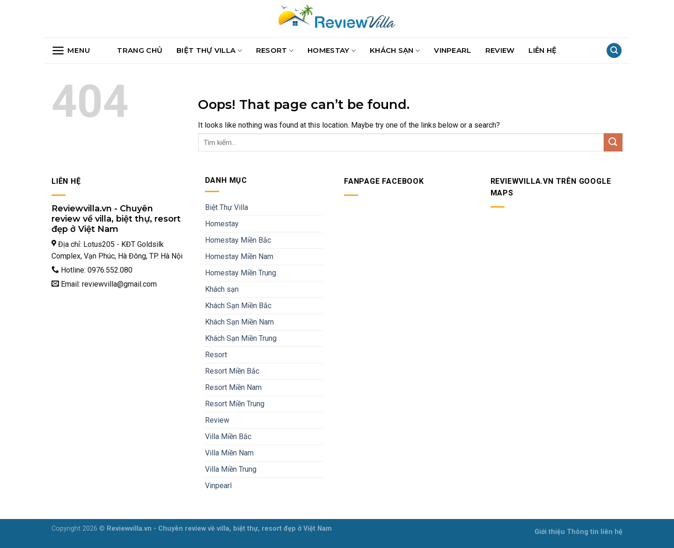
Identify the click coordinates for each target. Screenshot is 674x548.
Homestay (332, 50)
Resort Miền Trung (234, 403)
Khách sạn (395, 50)
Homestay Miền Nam (239, 256)
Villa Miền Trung (230, 469)
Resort (274, 50)
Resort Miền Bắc (232, 371)
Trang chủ (139, 50)
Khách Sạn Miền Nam (239, 321)
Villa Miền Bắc (228, 436)
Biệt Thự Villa (209, 50)
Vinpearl (452, 50)
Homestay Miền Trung (240, 272)
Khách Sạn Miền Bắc (238, 305)
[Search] (614, 50)
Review (500, 50)
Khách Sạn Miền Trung (241, 338)
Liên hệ (542, 50)
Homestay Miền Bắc (238, 240)
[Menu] (70, 50)
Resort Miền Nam (233, 387)
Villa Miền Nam (229, 452)
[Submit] (613, 142)
